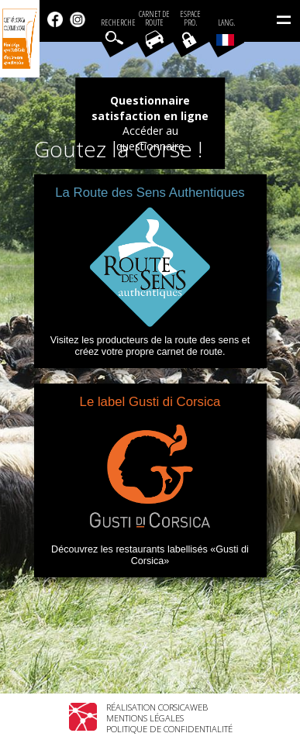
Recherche (118, 23)
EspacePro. (190, 18)
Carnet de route (154, 18)
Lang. (225, 32)
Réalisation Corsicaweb (157, 707)
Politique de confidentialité (169, 729)
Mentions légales (145, 718)
